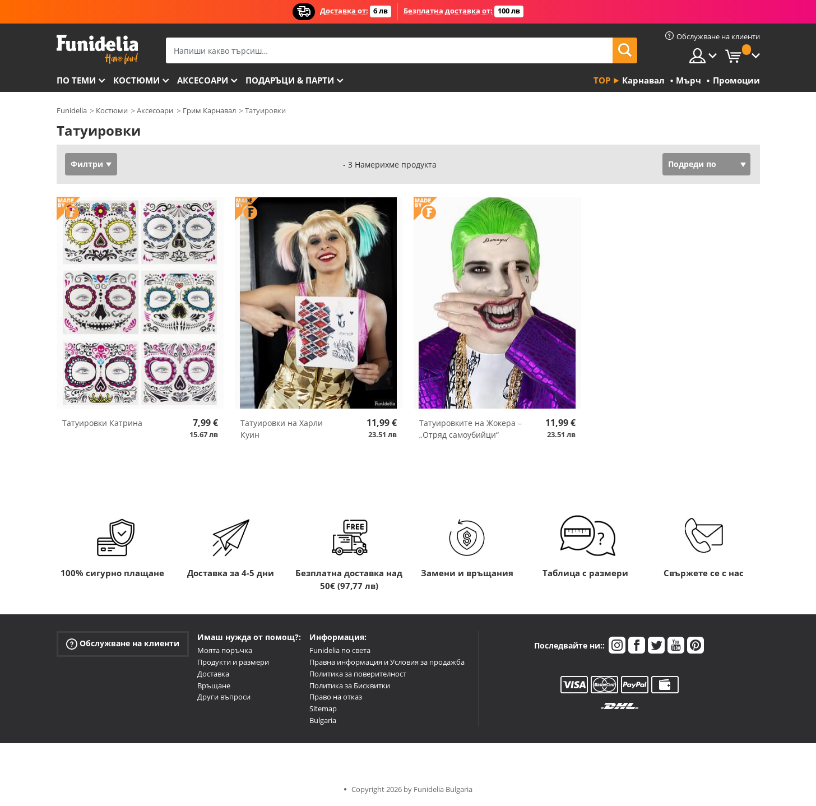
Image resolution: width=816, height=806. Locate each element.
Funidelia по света (339, 650)
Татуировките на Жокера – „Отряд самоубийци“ (470, 429)
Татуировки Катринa (102, 423)
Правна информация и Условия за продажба (387, 662)
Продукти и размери (233, 662)
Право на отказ (335, 697)
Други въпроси (224, 697)
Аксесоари (202, 80)
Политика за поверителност (357, 674)
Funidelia (72, 110)
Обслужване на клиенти (122, 644)
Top (602, 80)
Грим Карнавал (209, 110)
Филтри (87, 164)
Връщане (213, 685)
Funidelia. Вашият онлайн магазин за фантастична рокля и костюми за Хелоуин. (97, 49)
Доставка (213, 674)
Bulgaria (322, 720)
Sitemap (323, 708)
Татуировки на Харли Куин (281, 429)
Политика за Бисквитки (349, 685)
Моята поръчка (224, 650)
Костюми (136, 80)
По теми (76, 80)
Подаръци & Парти (289, 80)
